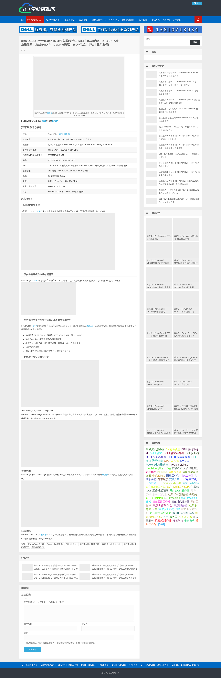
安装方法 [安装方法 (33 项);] (174, 479)
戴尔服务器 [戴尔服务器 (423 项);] (181, 505)
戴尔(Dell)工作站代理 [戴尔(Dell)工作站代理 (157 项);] (179, 486)
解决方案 (156, 20)
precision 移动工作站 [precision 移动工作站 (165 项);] (158, 468)
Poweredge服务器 (55, 544)
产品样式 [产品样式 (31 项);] (177, 468)
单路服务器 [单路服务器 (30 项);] (175, 472)
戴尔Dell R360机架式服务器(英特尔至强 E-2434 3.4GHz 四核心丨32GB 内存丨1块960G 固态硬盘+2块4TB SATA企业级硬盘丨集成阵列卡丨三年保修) (114, 568)
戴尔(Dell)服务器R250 (89, 544)
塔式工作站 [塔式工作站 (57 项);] (187, 475)
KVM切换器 (114, 20)
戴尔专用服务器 (53, 20)
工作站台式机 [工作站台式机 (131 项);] (189, 479)
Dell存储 (61, 665)
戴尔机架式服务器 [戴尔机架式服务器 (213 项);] (183, 512)
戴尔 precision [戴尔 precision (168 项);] (154, 497)
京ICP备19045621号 (110, 673)
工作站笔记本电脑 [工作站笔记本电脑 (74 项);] (170, 482)
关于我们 (177, 20)
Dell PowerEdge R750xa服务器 (95, 665)
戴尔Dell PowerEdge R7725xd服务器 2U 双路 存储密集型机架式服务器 (159, 433)
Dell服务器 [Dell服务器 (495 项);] (192, 453)
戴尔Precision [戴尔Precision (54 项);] (172, 497)
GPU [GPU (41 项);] (167, 460)
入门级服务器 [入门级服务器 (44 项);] (191, 468)
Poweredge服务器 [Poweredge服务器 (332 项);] (157, 464)
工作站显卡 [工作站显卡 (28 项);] (152, 483)
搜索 (148, 39)
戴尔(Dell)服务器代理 (111, 544)
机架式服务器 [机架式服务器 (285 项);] (163, 520)
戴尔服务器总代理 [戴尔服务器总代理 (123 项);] (169, 509)
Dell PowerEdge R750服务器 (125, 665)
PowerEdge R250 (36, 544)
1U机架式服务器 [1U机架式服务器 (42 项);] (155, 449)
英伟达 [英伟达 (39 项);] (161, 524)
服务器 (49, 113)
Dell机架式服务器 (29, 665)
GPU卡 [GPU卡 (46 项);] (175, 460)
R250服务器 (71, 544)
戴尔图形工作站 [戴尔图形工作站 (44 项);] (161, 501)
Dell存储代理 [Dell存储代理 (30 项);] (173, 449)
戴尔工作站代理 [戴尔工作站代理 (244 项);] (162, 505)
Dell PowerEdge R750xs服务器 (154, 665)
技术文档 (143, 20)
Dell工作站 (73, 665)
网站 (26, 633)
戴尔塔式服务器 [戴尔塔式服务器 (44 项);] (180, 501)
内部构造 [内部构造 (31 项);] (162, 472)
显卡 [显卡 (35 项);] (165, 516)
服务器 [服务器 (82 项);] (174, 516)
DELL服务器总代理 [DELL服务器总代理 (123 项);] (178, 457)
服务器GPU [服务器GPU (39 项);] (185, 516)
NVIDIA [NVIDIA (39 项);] (184, 460)
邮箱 (84, 624)
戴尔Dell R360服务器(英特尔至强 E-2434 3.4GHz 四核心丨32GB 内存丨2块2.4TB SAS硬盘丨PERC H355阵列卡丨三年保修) (56, 568)
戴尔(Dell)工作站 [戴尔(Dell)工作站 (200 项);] (156, 486)
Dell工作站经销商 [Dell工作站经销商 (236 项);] (174, 453)
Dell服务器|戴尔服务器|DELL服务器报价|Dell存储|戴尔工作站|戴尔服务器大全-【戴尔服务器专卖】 (37, 8)
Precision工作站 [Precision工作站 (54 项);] (179, 464)
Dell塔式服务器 (47, 665)
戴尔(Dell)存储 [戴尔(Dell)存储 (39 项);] (191, 483)
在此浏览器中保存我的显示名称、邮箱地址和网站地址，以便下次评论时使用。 (61, 643)
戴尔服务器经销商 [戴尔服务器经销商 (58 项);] (160, 512)
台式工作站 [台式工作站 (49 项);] (158, 475)
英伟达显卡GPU (99, 20)
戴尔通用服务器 (34, 20)
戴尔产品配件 (128, 20)
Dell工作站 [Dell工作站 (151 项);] (156, 453)
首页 (22, 20)
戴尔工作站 (69, 20)
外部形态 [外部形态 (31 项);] (163, 479)
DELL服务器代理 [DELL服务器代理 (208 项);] (156, 456)
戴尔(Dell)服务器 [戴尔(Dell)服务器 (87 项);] (179, 490)
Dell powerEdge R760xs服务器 (185, 665)
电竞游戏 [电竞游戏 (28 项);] (189, 520)
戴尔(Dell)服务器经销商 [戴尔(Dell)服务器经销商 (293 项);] (182, 494)
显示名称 (28, 624)
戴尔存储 (83, 20)
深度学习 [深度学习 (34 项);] (178, 520)
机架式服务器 (38, 547)
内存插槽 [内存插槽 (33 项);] (151, 472)
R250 (44, 121)
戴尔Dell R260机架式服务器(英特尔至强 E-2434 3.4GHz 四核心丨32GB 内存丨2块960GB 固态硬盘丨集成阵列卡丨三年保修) (114, 577)
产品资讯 (166, 20)
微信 (197, 3)
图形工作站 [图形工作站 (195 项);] (173, 475)
